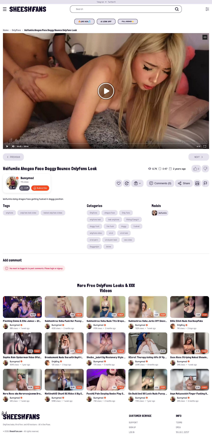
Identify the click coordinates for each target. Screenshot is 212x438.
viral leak (124, 233)
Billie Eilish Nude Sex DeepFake (186, 320)
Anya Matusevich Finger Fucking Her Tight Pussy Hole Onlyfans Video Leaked (189, 393)
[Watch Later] (126, 183)
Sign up (132, 427)
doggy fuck (94, 226)
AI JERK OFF (106, 21)
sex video (128, 240)
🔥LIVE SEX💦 (84, 21)
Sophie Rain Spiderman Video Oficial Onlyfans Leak (22, 357)
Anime (108, 246)
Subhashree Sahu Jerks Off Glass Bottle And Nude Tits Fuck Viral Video (147, 320)
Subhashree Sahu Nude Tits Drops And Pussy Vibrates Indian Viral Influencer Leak (106, 320)
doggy (123, 226)
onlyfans (9, 213)
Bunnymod (27, 178)
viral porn (94, 240)
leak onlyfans (113, 219)
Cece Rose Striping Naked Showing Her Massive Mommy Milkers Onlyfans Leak (189, 357)
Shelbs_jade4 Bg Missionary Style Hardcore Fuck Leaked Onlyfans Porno (106, 357)
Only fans (126, 213)
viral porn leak (111, 240)
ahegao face (109, 213)
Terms (179, 422)
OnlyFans (16, 30)
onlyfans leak (95, 219)
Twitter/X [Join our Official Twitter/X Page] (111, 2)
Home (6, 30)
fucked (136, 226)
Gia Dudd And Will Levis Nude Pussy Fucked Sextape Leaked (147, 393)
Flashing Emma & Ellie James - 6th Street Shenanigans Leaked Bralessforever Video (22, 320)
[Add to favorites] (118, 183)
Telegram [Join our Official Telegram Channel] (100, 2)
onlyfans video (96, 233)
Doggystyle (94, 246)
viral (111, 233)
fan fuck (110, 226)
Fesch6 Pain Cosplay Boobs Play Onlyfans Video (106, 393)
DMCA (178, 427)
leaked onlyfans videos (53, 213)
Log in (131, 432)
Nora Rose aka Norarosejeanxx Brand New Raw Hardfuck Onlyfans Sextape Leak (22, 393)
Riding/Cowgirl (132, 219)
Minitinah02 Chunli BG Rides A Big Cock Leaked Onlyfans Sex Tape (64, 393)
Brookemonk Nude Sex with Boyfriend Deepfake (64, 357)
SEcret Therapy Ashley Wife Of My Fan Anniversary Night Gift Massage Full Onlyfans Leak (147, 357)
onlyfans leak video (28, 213)
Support (133, 422)
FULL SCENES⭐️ (128, 21)
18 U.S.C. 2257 (182, 432)
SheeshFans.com (16, 431)
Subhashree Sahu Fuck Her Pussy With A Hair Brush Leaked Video (64, 320)
